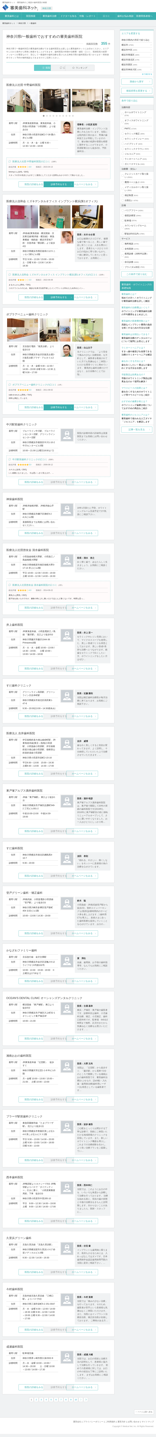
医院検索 (30, 16)
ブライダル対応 (132, 267)
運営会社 (77, 1425)
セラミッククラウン (134, 149)
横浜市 (128, 45)
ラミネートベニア (133, 159)
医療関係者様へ (144, 16)
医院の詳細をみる (23, 185)
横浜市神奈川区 (132, 69)
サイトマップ (148, 1425)
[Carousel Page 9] (70, 116)
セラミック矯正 (132, 133)
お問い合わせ (134, 1425)
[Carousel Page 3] (50, 116)
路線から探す (137, 81)
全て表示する (147, 74)
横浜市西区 (129, 64)
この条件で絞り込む (136, 274)
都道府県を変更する (136, 90)
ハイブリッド (131, 144)
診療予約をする (58, 185)
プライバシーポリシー (93, 1425)
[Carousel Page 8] (66, 116)
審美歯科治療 (50, 16)
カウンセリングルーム (135, 225)
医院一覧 (27, 67)
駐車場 (128, 220)
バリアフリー (131, 210)
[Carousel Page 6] (60, 116)
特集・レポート (87, 16)
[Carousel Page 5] (57, 116)
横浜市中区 (129, 50)
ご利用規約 (110, 1425)
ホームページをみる (93, 185)
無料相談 (129, 243)
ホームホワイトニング (135, 112)
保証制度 (129, 195)
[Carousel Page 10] (73, 116)
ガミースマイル (132, 164)
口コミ (106, 16)
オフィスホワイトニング (136, 120)
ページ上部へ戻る (145, 1415)
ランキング (92, 67)
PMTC (128, 128)
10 (76, 1403)
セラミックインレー (134, 138)
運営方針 (122, 1425)
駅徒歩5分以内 (132, 233)
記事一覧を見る (137, 429)
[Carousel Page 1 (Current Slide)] (44, 116)
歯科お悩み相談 (125, 16)
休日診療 (129, 262)
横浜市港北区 (130, 59)
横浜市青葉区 (130, 54)
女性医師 (129, 249)
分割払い (129, 200)
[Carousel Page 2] (47, 116)
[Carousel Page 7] (63, 116)
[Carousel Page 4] (53, 116)
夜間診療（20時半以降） (137, 253)
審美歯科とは (12, 16)
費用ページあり (132, 182)
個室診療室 (130, 215)
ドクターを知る (68, 16)
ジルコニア (130, 154)
